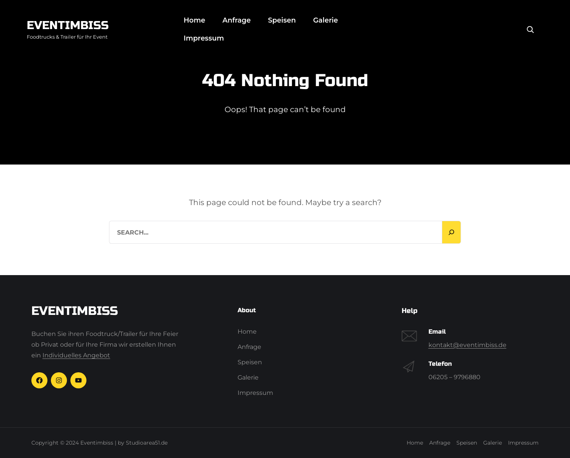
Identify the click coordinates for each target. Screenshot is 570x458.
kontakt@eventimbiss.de (467, 345)
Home (194, 20)
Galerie (325, 20)
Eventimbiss (68, 25)
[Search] (530, 29)
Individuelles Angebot (76, 355)
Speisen (282, 20)
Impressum (204, 38)
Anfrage (236, 20)
